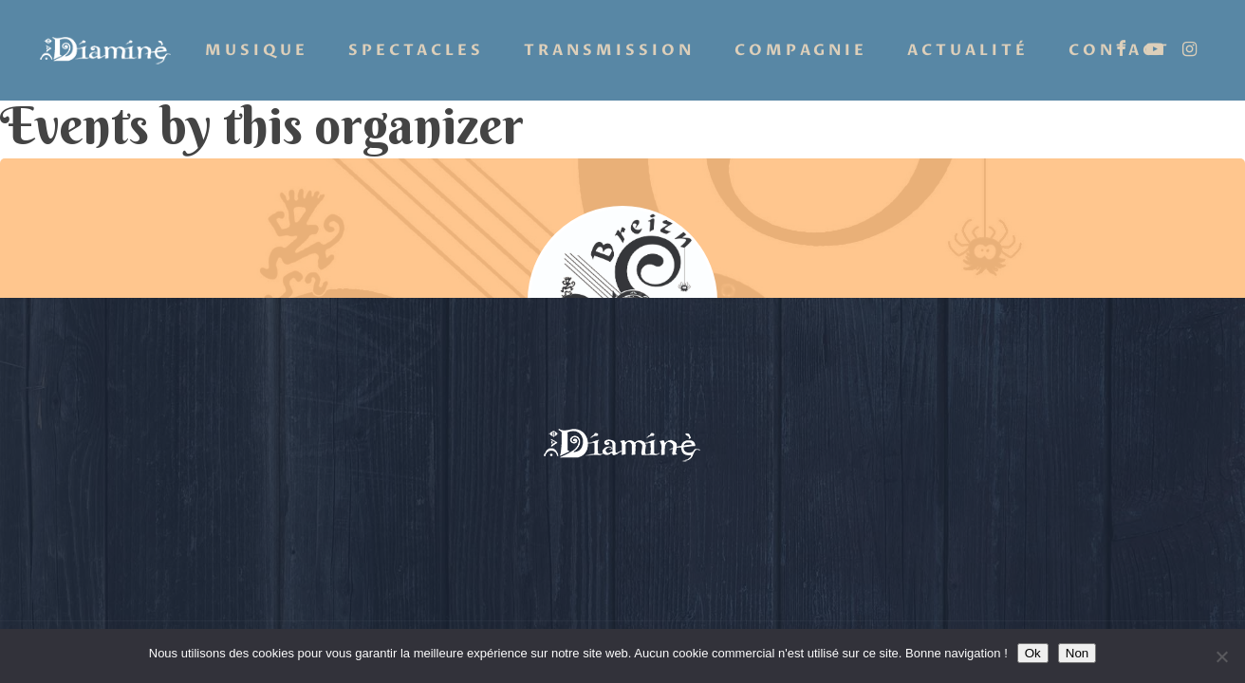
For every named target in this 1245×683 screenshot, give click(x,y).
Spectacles (416, 50)
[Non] (1221, 656)
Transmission (609, 50)
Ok (1033, 653)
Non (1077, 653)
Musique (256, 50)
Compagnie (800, 50)
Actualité (968, 50)
